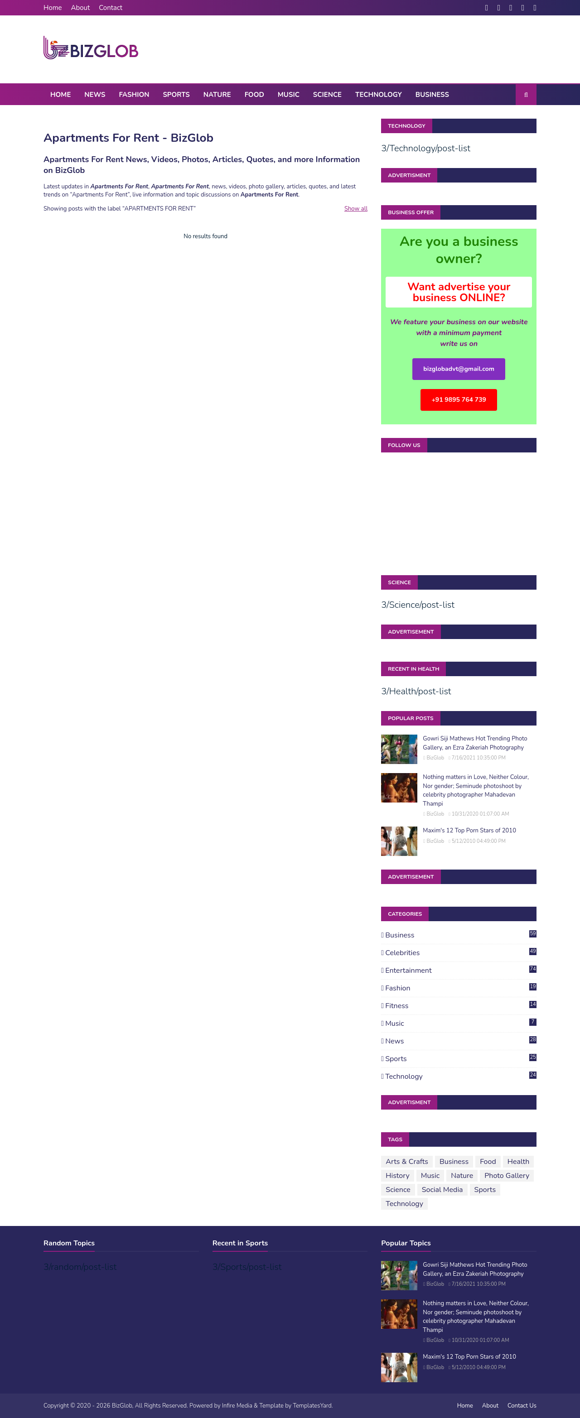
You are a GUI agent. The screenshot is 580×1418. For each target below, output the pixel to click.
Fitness (460, 1006)
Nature (462, 1176)
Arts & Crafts (407, 1162)
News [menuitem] (94, 94)
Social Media (442, 1190)
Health (519, 1162)
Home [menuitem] (60, 94)
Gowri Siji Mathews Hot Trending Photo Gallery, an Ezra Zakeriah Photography (475, 743)
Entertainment (460, 971)
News (460, 1041)
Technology (460, 1077)
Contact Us (522, 1406)
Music (460, 1024)
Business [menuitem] (432, 94)
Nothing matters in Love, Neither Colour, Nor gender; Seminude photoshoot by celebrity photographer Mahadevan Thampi (476, 790)
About (80, 7)
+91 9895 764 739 (458, 399)
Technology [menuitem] (378, 94)
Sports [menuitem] (176, 94)
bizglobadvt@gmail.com (458, 369)
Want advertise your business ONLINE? (459, 292)
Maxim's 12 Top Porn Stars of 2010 (469, 831)
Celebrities (460, 953)
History (397, 1176)
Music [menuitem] (289, 94)
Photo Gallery (506, 1176)
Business (460, 935)
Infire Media (237, 1406)
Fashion (460, 988)
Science (398, 1190)
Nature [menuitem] (217, 94)
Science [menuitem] (327, 94)
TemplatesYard (312, 1406)
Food (488, 1162)
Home (53, 7)
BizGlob (435, 758)
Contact (110, 7)
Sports (460, 1059)
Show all (355, 209)
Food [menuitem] (254, 94)
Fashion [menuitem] (134, 94)
